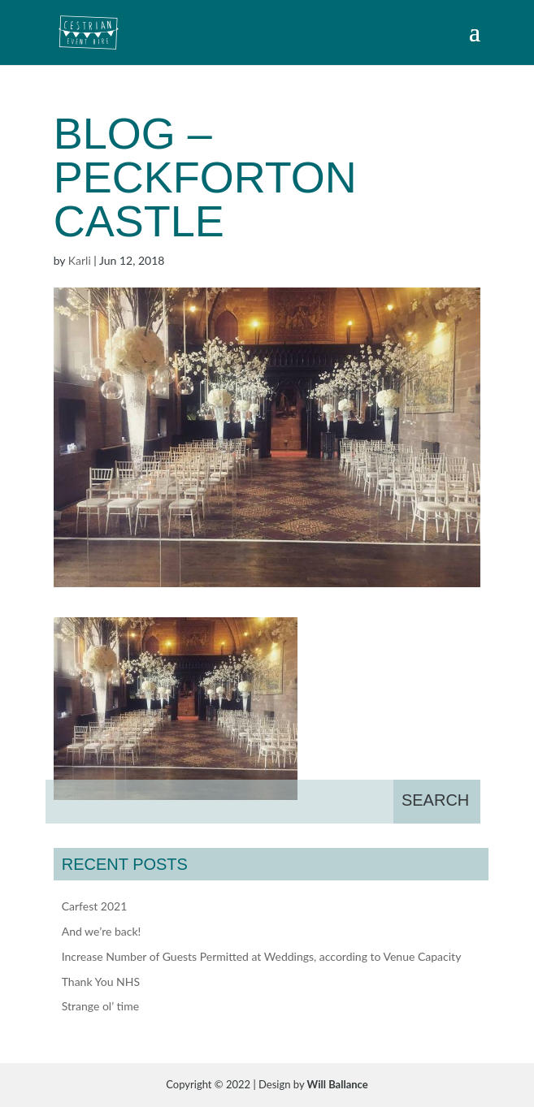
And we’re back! (101, 931)
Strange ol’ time (100, 1006)
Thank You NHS (101, 981)
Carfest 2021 (95, 906)
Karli (79, 260)
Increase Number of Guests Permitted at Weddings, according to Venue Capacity (262, 956)
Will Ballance (337, 1084)
